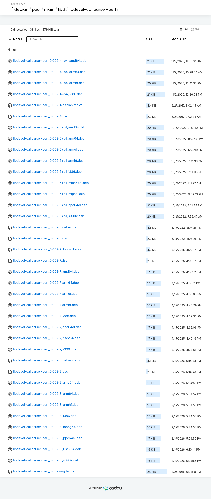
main (49, 9)
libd (61, 9)
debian (21, 9)
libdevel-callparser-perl (92, 9)
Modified (179, 39)
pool (36, 9)
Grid (195, 29)
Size (149, 39)
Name (18, 39)
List (184, 29)
